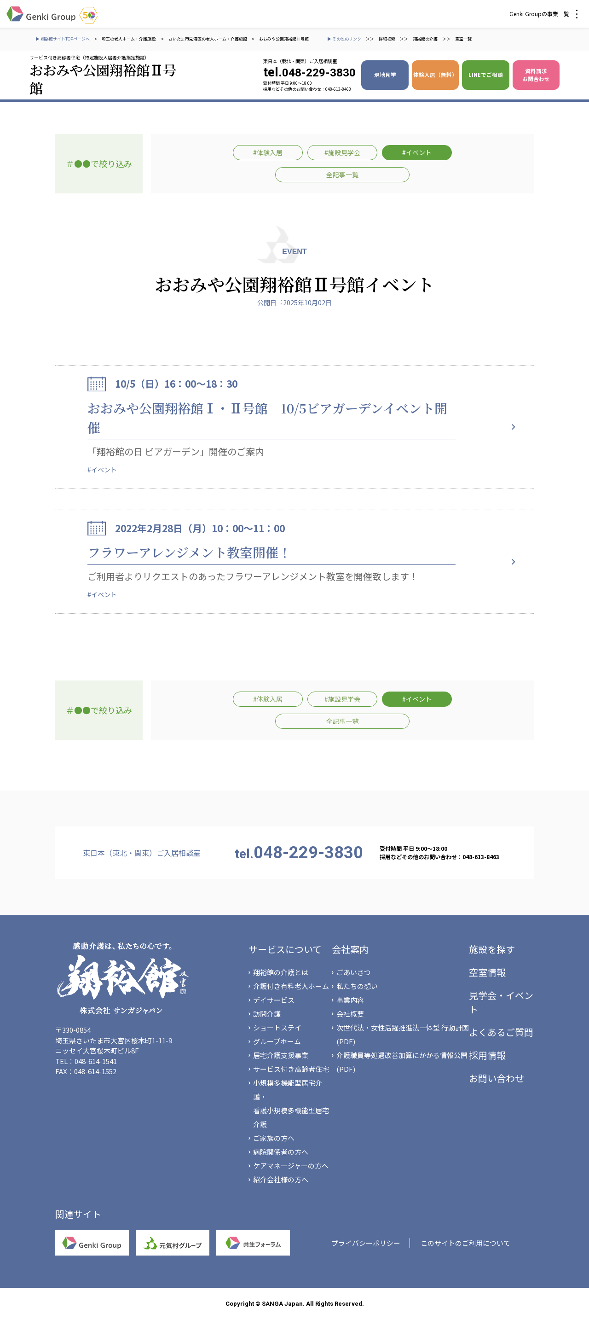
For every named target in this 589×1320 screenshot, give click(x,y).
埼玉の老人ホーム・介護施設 (129, 39)
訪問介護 (267, 1013)
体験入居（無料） (435, 74)
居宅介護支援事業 (280, 1055)
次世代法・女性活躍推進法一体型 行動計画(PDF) (402, 1034)
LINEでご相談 (485, 74)
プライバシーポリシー (365, 1243)
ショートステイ (277, 1027)
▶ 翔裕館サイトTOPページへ (62, 39)
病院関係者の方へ (280, 1152)
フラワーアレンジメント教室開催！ (189, 552)
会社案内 (350, 949)
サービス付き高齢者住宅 (291, 1069)
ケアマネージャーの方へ (291, 1165)
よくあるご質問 (501, 1032)
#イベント (417, 152)
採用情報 (487, 1055)
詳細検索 (387, 39)
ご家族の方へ (273, 1138)
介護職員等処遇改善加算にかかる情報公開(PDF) (402, 1062)
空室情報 (487, 972)
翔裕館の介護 (425, 39)
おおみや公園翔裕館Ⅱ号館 (284, 39)
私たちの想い (357, 986)
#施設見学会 (342, 152)
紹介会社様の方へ (280, 1179)
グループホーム (277, 1041)
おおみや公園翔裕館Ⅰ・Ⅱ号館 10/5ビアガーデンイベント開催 (267, 417)
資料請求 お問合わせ (536, 74)
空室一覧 (463, 39)
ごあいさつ (353, 972)
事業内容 (350, 1000)
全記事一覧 (342, 174)
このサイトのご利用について (465, 1243)
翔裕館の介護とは (280, 972)
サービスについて (285, 949)
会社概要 (350, 1013)
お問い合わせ (496, 1078)
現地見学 (385, 74)
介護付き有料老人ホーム (291, 986)
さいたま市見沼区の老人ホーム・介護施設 (207, 39)
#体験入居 (268, 152)
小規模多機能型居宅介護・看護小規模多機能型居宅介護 (291, 1103)
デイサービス (273, 1000)
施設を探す (492, 949)
